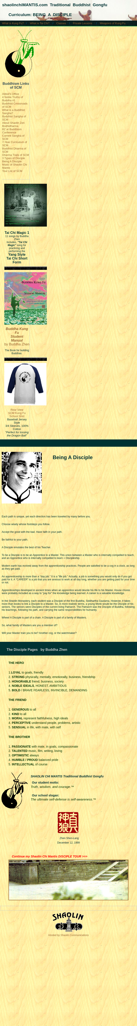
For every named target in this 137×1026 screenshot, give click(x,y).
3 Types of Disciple (13, 158)
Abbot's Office (10, 94)
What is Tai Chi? (39, 23)
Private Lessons (82, 23)
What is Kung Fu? (13, 23)
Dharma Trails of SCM (15, 155)
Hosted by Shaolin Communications (68, 935)
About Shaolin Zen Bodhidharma (13, 124)
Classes (61, 23)
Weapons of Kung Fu (112, 23)
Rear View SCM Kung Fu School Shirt (17, 413)
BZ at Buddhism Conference (12, 131)
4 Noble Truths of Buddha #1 (12, 99)
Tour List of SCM (12, 171)
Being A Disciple (12, 161)
